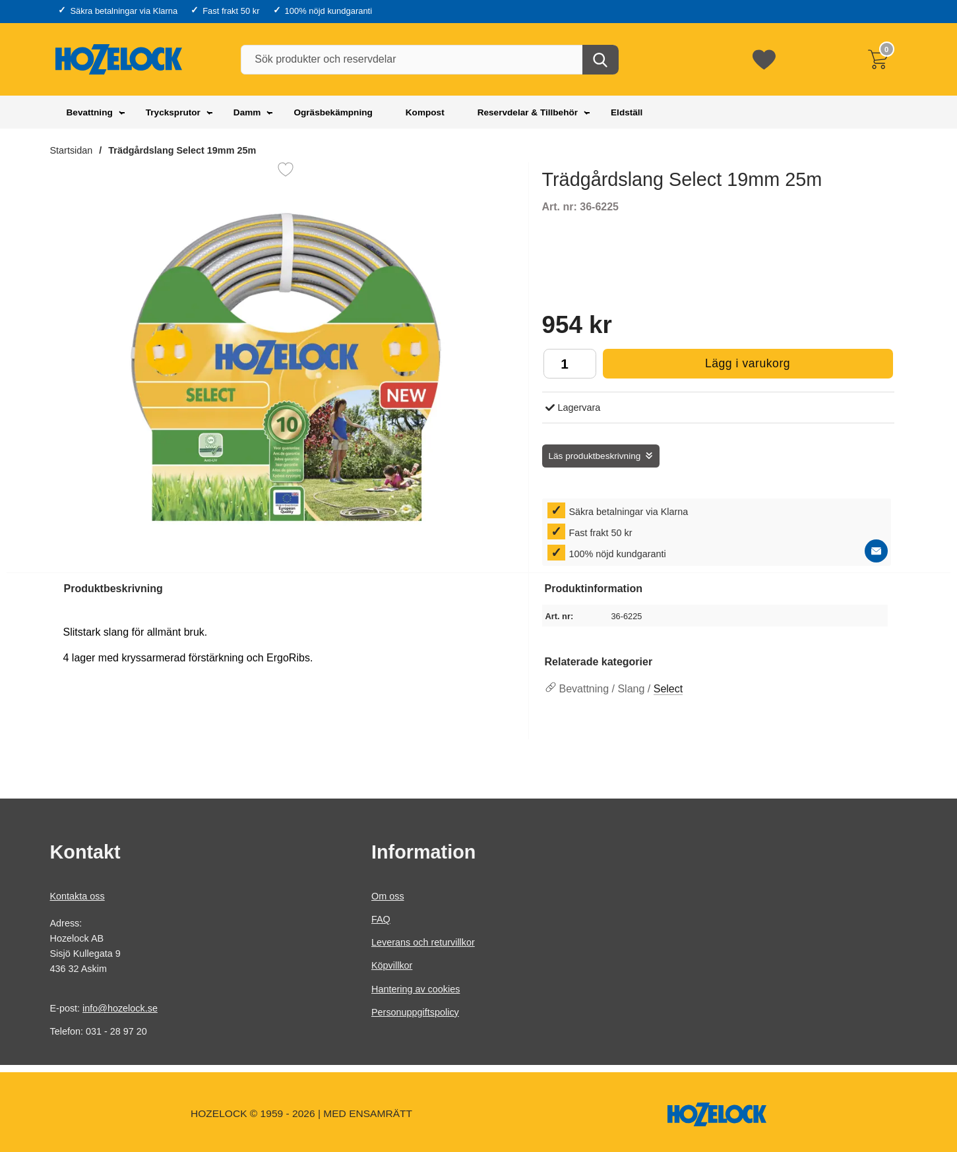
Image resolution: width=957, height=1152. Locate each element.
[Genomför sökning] (600, 60)
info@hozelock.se (120, 1008)
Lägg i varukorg (697, 367)
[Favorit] (285, 169)
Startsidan (71, 150)
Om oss (387, 896)
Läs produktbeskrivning (595, 456)
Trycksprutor (173, 112)
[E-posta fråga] (876, 550)
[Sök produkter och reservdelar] (429, 60)
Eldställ (626, 112)
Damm (247, 112)
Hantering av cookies (415, 988)
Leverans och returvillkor (423, 942)
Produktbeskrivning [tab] (113, 588)
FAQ (380, 919)
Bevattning (90, 112)
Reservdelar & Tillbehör (528, 112)
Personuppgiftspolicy (415, 1012)
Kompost (425, 112)
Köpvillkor (391, 965)
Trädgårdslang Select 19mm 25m (182, 150)
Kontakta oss (77, 896)
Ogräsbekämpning (332, 112)
